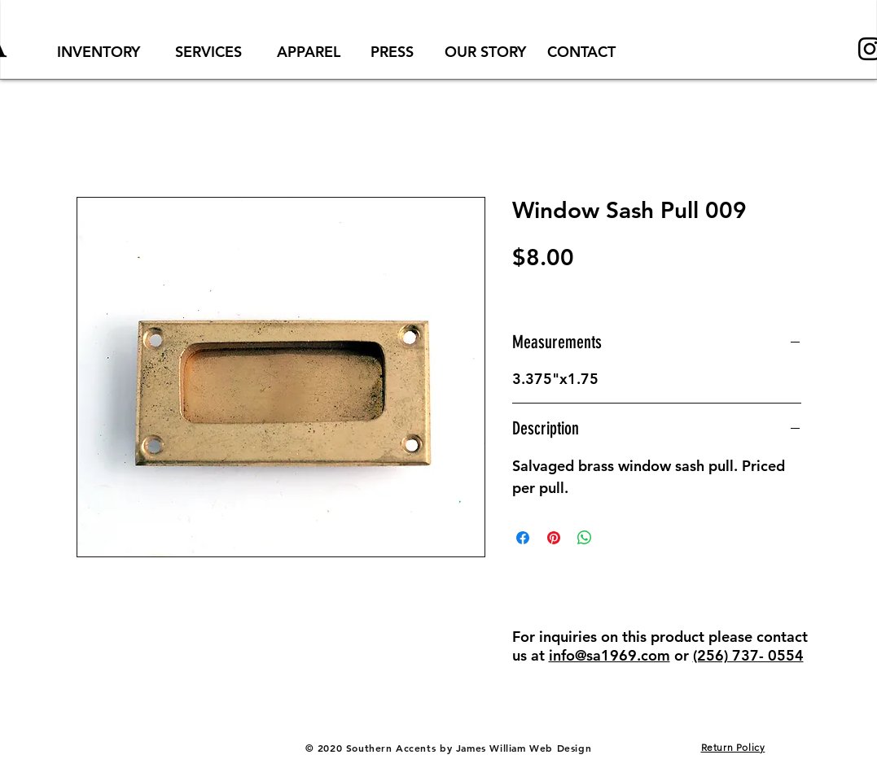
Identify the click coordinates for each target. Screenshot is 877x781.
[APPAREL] (308, 51)
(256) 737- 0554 (748, 655)
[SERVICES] (209, 51)
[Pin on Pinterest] (553, 538)
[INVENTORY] (98, 51)
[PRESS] (392, 51)
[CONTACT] (581, 51)
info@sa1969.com (609, 655)
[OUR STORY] (485, 51)
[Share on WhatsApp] (584, 538)
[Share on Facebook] (523, 538)
